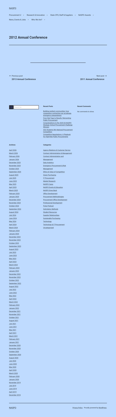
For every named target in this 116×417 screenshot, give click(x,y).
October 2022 (14, 280)
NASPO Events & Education (53, 187)
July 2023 (12, 252)
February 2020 (14, 376)
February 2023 (14, 268)
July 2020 (12, 361)
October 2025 (14, 169)
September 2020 (15, 355)
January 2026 (14, 159)
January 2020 (14, 379)
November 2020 (15, 348)
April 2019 (12, 392)
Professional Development (52, 203)
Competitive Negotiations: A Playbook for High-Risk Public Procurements (57, 136)
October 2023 (14, 243)
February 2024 (14, 231)
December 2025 (15, 163)
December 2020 (15, 345)
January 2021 (14, 342)
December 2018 (15, 395)
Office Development (50, 194)
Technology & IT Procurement (54, 225)
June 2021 (13, 327)
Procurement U (15, 15)
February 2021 (14, 339)
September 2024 (15, 209)
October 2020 (14, 352)
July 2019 (12, 386)
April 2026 (12, 150)
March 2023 (13, 265)
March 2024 (13, 228)
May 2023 (12, 259)
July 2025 (12, 178)
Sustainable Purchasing (51, 218)
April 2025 (12, 187)
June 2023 (13, 255)
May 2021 (12, 330)
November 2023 (15, 240)
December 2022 (15, 274)
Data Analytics (48, 163)
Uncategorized (48, 228)
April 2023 (12, 262)
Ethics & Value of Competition (54, 172)
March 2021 (13, 336)
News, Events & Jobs (17, 20)
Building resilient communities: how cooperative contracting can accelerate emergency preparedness (57, 113)
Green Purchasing (49, 175)
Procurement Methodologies (53, 197)
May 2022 (12, 296)
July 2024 (12, 215)
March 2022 (13, 302)
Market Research (49, 181)
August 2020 (13, 358)
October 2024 (14, 206)
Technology (47, 221)
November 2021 (15, 314)
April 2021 (12, 333)
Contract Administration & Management (57, 153)
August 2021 (13, 321)
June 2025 (13, 181)
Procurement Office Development (55, 200)
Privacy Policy (77, 408)
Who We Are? (36, 20)
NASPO (12, 8)
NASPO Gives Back (50, 190)
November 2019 (15, 383)
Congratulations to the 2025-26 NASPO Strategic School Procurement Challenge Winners (57, 125)
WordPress (102, 408)
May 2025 (12, 184)
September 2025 (15, 172)
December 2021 (15, 311)
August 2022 (13, 286)
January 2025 (14, 197)
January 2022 (14, 308)
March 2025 (13, 190)
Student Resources (50, 212)
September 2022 (15, 283)
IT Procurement (48, 178)
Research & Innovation (36, 15)
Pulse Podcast (48, 206)
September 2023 (15, 246)
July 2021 (12, 324)
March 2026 (13, 153)
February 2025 (14, 194)
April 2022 (12, 299)
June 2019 (13, 389)
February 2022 (14, 305)
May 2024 (12, 221)
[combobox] (24, 107)
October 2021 (14, 317)
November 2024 (15, 203)
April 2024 (12, 225)
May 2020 (12, 367)
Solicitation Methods (50, 209)
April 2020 (12, 370)
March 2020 (13, 373)
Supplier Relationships (51, 215)
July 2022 (12, 290)
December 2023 (15, 237)
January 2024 (14, 234)
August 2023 (13, 249)
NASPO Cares (48, 184)
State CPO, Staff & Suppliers (61, 15)
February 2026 (14, 156)
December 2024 (15, 200)
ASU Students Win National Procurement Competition (58, 131)
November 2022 (15, 277)
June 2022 (13, 293)
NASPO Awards (84, 15)
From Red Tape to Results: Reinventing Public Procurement (57, 119)
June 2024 (13, 218)
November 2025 (15, 166)
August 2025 (13, 175)
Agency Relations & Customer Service (56, 150)
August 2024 (13, 212)
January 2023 (14, 271)
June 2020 (13, 364)
